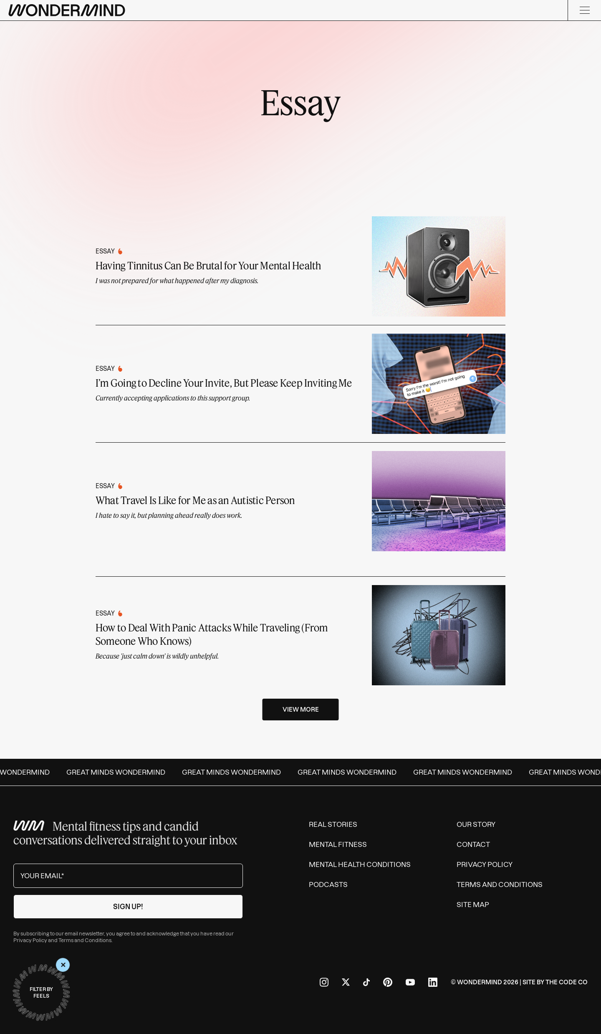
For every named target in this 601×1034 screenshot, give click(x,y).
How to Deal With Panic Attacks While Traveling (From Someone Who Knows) (212, 634)
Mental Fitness (338, 844)
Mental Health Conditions (360, 864)
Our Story (476, 824)
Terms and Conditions (84, 940)
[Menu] (584, 10)
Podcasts (328, 884)
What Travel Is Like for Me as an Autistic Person (195, 500)
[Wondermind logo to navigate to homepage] (66, 10)
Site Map (473, 904)
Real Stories (333, 824)
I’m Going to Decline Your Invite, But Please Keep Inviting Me (224, 383)
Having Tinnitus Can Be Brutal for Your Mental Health (208, 265)
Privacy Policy (30, 940)
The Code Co (566, 982)
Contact (473, 844)
